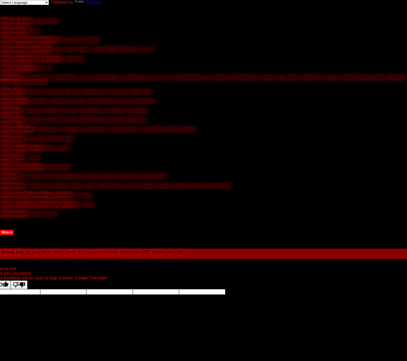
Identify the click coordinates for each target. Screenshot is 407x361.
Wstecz (7, 232)
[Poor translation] (19, 284)
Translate (88, 2)
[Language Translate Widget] (24, 2)
